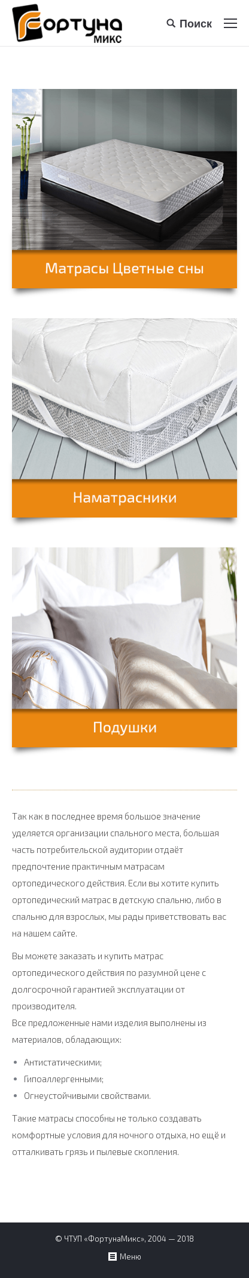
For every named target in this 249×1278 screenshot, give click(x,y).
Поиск (196, 23)
